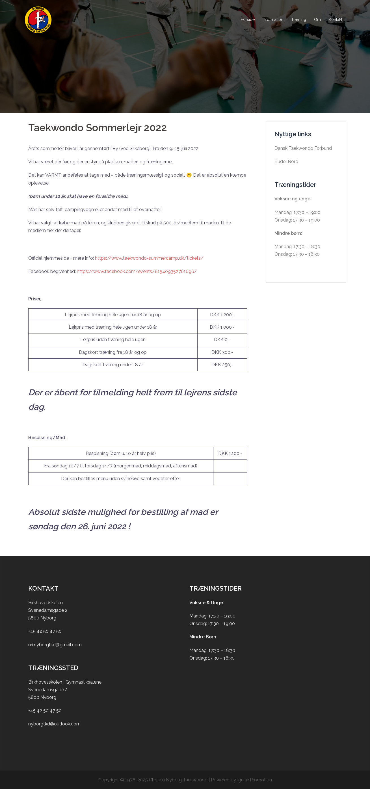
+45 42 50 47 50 (45, 631)
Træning (298, 19)
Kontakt (335, 19)
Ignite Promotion (254, 780)
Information (273, 19)
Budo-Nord (286, 161)
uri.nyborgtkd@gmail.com (55, 644)
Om (317, 19)
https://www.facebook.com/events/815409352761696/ (137, 271)
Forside (248, 19)
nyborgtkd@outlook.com (54, 724)
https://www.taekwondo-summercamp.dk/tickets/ (149, 258)
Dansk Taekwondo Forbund (303, 148)
